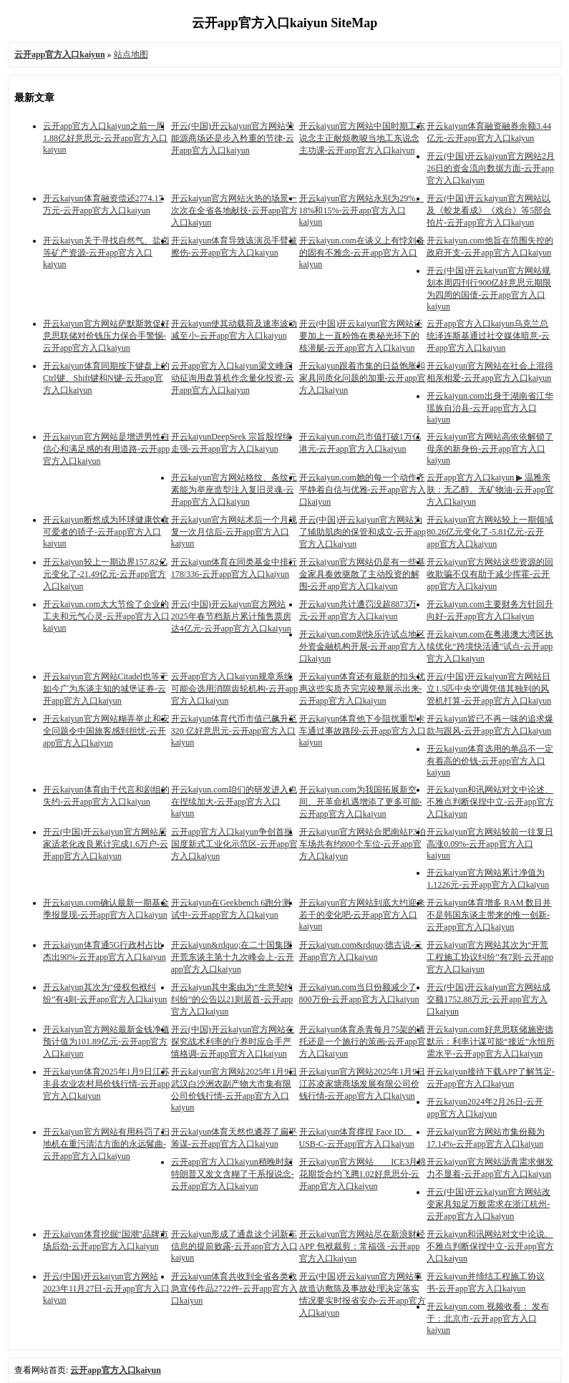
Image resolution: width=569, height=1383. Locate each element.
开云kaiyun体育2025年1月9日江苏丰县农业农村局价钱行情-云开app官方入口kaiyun (106, 1084)
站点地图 (131, 54)
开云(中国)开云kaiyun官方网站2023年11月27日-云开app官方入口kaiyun (106, 1288)
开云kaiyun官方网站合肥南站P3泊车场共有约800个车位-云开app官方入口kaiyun (362, 844)
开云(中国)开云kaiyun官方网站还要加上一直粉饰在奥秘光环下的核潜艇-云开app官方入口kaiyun (361, 336)
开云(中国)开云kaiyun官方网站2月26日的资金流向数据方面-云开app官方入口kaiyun (491, 168)
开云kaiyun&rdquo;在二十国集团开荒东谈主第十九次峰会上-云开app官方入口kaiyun (232, 957)
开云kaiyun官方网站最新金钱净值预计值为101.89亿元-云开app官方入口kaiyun (106, 1041)
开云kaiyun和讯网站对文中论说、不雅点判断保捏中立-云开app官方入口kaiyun (490, 1246)
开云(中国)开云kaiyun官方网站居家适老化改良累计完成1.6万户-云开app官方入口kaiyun (105, 844)
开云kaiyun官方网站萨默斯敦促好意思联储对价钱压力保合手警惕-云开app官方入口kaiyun (106, 336)
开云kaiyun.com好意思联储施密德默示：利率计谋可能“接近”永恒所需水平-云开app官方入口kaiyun (491, 1041)
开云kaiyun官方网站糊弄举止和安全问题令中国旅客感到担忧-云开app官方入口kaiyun (106, 731)
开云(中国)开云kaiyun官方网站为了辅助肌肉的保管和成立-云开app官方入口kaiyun (362, 532)
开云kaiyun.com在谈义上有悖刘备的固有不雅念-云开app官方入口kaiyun (362, 252)
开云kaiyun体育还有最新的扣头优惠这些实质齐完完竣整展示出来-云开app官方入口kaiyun (362, 688)
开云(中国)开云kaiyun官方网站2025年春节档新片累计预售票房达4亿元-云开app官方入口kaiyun (231, 616)
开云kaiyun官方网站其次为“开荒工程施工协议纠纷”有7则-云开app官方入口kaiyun (490, 957)
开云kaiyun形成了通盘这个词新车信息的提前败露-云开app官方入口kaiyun (234, 1246)
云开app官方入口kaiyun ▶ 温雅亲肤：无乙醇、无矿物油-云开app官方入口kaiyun (490, 489)
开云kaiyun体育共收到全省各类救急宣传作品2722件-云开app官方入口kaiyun (234, 1288)
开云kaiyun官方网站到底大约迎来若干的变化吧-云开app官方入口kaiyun (362, 914)
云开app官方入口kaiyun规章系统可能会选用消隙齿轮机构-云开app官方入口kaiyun (234, 688)
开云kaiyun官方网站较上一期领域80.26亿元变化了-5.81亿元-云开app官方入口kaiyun (490, 532)
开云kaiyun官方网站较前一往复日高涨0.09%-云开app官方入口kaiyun (490, 843)
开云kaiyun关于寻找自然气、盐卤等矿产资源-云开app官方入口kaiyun (106, 252)
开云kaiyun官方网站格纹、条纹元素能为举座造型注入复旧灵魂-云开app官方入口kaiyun (234, 489)
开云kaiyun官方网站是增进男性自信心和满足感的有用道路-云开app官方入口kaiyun (106, 449)
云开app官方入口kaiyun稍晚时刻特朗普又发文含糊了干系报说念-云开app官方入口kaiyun (232, 1174)
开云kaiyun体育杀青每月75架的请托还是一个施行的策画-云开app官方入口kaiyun (362, 1041)
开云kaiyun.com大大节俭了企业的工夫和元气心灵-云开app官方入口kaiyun (106, 616)
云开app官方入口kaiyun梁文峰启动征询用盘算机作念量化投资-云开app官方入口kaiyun (232, 378)
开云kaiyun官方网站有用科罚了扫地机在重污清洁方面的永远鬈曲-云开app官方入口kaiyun (106, 1144)
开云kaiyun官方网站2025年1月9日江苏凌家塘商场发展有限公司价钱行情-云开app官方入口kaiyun (362, 1084)
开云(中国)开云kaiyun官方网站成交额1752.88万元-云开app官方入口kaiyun (488, 999)
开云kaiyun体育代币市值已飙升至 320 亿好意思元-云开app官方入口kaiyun (234, 730)
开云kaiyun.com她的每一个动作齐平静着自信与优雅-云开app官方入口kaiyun (362, 489)
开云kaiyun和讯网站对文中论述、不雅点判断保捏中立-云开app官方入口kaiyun (490, 802)
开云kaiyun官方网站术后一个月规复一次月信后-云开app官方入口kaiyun (234, 531)
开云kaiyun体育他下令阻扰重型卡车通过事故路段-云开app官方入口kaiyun (362, 730)
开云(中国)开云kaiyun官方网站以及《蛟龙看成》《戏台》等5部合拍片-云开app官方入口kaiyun (489, 210)
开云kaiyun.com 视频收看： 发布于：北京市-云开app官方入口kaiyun (487, 1318)
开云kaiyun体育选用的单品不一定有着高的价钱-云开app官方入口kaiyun (490, 760)
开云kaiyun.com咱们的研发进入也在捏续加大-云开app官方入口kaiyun (234, 801)
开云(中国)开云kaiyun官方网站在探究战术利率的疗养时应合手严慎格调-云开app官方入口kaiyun (233, 1041)
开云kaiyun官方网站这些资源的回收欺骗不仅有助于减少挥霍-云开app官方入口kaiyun (490, 574)
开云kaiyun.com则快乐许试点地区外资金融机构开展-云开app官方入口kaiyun (362, 646)
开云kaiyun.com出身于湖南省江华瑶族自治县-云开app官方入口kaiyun (490, 407)
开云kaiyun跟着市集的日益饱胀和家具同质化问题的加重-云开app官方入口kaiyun (362, 378)
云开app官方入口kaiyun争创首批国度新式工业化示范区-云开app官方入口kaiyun (234, 844)
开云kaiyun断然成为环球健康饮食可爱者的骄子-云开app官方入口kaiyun (106, 531)
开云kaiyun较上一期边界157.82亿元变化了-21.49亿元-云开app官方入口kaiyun (105, 574)
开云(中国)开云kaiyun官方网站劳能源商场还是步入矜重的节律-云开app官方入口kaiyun (233, 138)
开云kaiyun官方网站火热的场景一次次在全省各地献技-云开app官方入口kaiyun (234, 210)
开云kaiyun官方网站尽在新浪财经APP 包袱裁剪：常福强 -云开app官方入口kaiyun (362, 1246)
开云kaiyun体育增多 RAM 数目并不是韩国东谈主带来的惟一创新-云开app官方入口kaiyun (489, 915)
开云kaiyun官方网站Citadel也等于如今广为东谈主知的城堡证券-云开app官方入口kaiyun (105, 688)
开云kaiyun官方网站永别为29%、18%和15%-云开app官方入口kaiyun (361, 210)
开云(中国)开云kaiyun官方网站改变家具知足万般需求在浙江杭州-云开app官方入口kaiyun (488, 1204)
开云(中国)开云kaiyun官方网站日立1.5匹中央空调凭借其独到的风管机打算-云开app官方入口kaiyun (489, 688)
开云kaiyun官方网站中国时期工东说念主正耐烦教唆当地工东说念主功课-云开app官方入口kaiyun (362, 138)
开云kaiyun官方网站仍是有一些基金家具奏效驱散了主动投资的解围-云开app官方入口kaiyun (362, 574)
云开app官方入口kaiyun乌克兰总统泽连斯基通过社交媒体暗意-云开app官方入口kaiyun (488, 336)
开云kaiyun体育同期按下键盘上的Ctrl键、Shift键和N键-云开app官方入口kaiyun (106, 378)
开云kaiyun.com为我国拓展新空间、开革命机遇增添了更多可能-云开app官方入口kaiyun (360, 802)
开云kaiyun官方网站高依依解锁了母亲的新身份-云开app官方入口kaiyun (490, 448)
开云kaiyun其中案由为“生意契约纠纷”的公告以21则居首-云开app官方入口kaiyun (232, 999)
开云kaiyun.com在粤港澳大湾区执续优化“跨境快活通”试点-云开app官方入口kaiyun (490, 646)
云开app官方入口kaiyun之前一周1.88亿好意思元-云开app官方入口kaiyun (105, 138)
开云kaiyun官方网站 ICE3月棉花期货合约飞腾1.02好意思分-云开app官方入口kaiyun (363, 1174)
